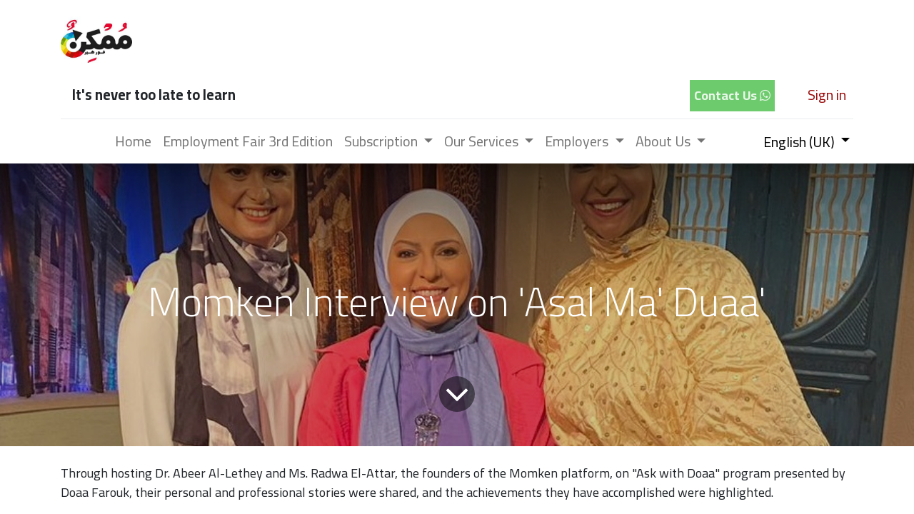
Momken (533, 473)
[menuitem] (133, 141)
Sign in (827, 94)
